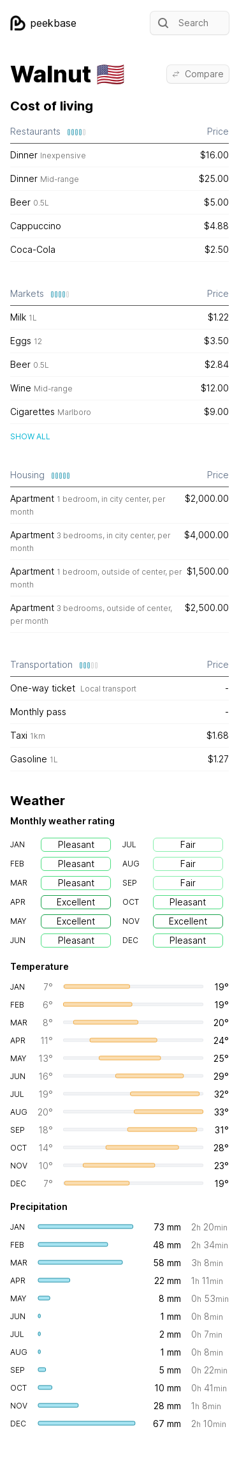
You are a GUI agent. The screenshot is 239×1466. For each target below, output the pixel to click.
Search (182, 23)
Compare (198, 73)
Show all (30, 436)
